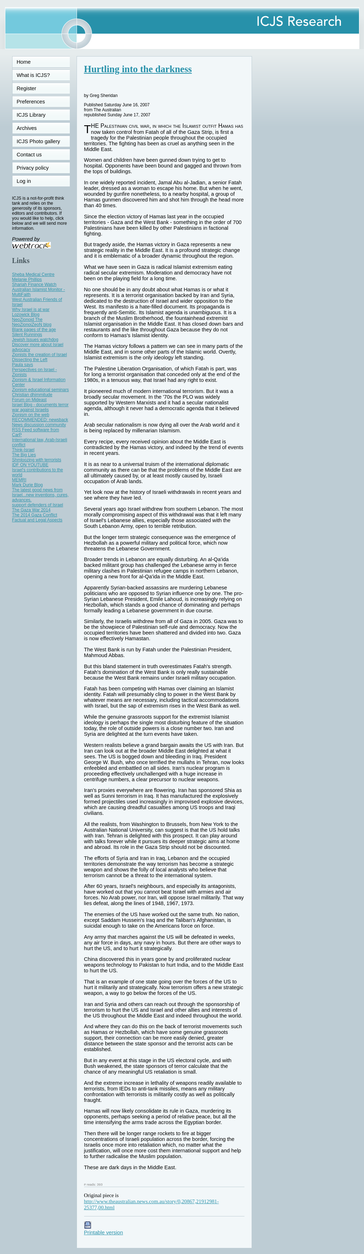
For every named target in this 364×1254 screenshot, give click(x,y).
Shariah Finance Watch (34, 284)
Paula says (22, 364)
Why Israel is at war (31, 309)
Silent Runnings (27, 334)
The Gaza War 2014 (31, 509)
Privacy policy (33, 168)
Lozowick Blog (26, 314)
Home (24, 62)
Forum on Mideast (29, 399)
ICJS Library (31, 115)
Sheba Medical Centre (33, 274)
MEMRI (19, 479)
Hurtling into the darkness (138, 69)
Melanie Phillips (27, 279)
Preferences (31, 101)
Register (27, 88)
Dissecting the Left (30, 359)
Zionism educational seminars (40, 389)
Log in (28, 181)
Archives (27, 128)
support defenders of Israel (37, 504)
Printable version (103, 1229)
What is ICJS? (33, 75)
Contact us (29, 154)
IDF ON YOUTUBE (30, 464)
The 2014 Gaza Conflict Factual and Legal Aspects (37, 517)
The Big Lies (24, 454)
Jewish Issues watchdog (35, 339)
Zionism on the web (30, 414)
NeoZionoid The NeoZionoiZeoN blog (32, 322)
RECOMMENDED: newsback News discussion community (40, 422)
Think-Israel (23, 449)
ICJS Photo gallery (38, 141)
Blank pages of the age (34, 329)
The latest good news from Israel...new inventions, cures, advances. (40, 494)
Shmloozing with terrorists (36, 459)
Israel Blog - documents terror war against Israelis (40, 407)
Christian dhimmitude (32, 394)
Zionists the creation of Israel (39, 354)
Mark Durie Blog (27, 484)
